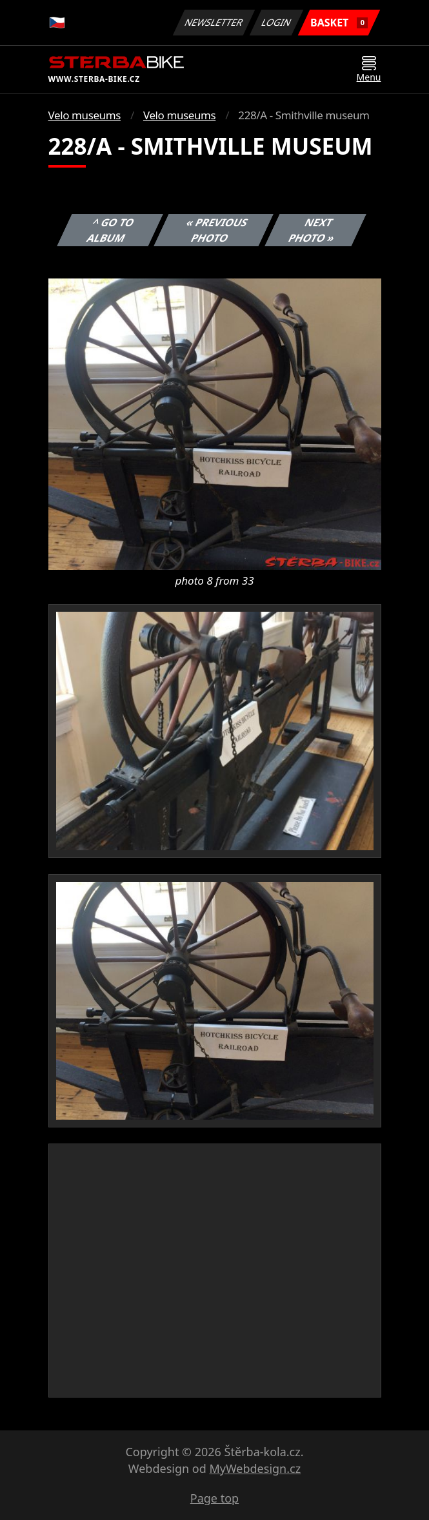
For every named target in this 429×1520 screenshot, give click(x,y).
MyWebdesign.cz (255, 1468)
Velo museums (84, 115)
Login (276, 22)
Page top (214, 1498)
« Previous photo (217, 230)
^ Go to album (110, 230)
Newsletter (214, 22)
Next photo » (311, 230)
